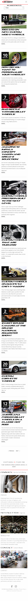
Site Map (16, 589)
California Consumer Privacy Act (14, 591)
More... (3, 44)
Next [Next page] (18, 451)
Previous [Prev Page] (12, 451)
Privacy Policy (22, 589)
